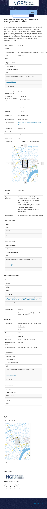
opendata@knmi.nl (11, 82)
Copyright (43, 503)
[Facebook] (10, 486)
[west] (8, 163)
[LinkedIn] (15, 486)
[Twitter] (6, 486)
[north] (21, 145)
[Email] (19, 486)
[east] (39, 163)
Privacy (34, 503)
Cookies (38, 503)
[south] (21, 182)
